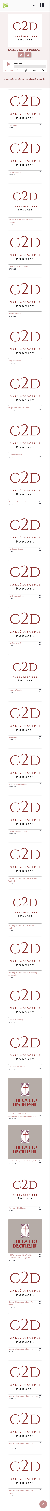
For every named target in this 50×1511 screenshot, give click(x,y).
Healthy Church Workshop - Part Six (22, 1349)
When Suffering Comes (17, 784)
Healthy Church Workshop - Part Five (23, 1396)
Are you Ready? (14, 360)
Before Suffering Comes (17, 831)
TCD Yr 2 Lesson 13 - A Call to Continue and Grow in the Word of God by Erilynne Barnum (22, 1116)
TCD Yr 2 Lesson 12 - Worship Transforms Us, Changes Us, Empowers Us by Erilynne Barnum (21, 1257)
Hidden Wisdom (14, 313)
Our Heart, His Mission (17, 1208)
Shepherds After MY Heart (18, 408)
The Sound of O (14, 643)
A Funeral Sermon (15, 455)
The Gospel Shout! (15, 549)
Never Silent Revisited (17, 502)
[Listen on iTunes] (28, 54)
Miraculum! (12, 125)
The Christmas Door (16, 596)
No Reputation (14, 737)
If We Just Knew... (15, 172)
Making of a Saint (15, 690)
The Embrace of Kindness (18, 266)
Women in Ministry (15, 1019)
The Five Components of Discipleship (23, 1161)
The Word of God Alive (17, 1067)
